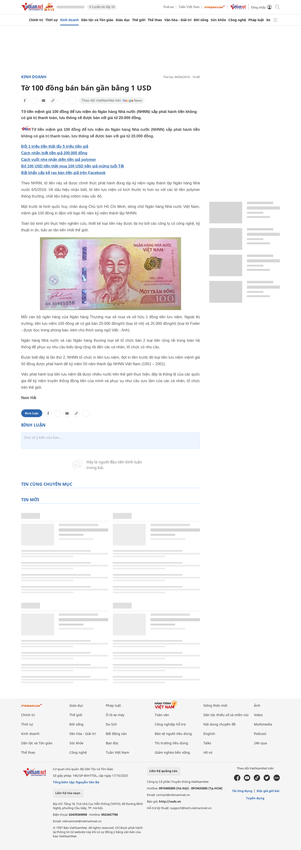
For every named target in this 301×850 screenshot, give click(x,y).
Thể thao (155, 20)
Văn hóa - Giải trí (177, 20)
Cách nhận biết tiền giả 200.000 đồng (54, 153)
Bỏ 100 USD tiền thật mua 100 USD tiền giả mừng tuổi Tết (72, 166)
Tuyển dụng (255, 798)
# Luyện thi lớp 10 (102, 7)
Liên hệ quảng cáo (163, 771)
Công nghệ (237, 20)
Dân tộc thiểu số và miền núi (226, 715)
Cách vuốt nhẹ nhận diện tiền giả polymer (58, 160)
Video (258, 715)
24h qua (260, 743)
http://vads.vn (170, 801)
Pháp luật (256, 20)
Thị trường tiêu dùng (171, 743)
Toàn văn (162, 715)
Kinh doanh (69, 20)
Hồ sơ (207, 752)
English (209, 733)
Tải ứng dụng (242, 791)
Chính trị (36, 20)
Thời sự (51, 20)
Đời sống (201, 20)
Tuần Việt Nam (188, 7)
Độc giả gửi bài (268, 791)
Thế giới (138, 20)
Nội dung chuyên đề (219, 724)
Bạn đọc (112, 743)
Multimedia (263, 724)
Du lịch (111, 724)
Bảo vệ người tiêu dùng (173, 733)
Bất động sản (116, 733)
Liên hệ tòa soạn (67, 793)
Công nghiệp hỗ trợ (170, 724)
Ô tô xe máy (115, 715)
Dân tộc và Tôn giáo (97, 20)
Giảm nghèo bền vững (172, 752)
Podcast (169, 7)
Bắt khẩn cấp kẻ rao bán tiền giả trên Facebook (63, 173)
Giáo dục (123, 20)
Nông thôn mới (215, 705)
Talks (207, 743)
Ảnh (257, 705)
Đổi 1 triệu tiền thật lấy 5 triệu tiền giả (54, 146)
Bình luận (32, 413)
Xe (268, 20)
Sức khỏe (218, 20)
